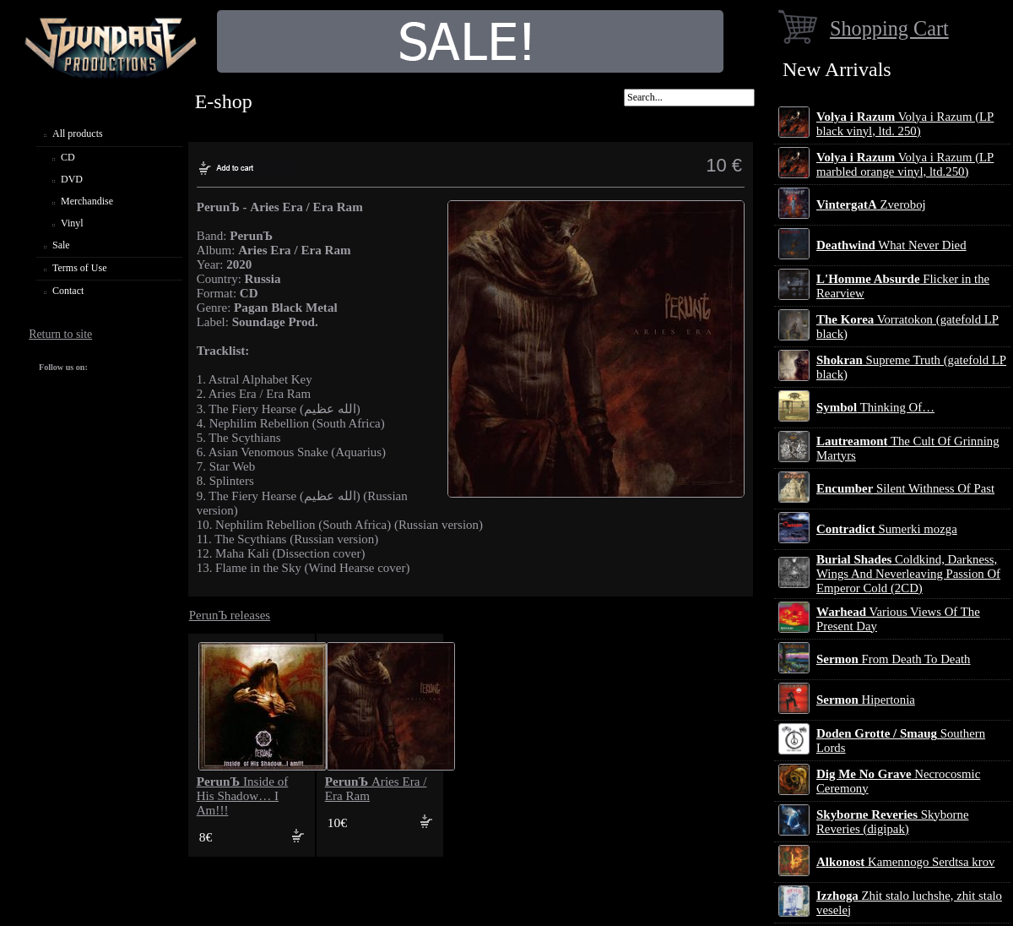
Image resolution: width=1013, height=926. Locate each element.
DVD (72, 179)
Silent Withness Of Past (905, 488)
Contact (68, 291)
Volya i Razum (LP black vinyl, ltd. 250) (905, 124)
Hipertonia (865, 699)
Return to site (60, 334)
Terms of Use (79, 268)
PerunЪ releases (230, 615)
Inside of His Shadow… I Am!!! (243, 796)
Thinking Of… (875, 407)
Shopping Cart (889, 28)
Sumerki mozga (886, 529)
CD (68, 157)
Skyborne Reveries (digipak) (892, 822)
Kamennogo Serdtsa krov (905, 862)
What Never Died (891, 245)
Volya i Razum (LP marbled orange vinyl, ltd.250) (905, 164)
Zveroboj (871, 204)
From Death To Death (893, 659)
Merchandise (87, 201)
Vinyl (72, 223)
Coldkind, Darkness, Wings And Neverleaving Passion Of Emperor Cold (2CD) (908, 574)
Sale (61, 245)
